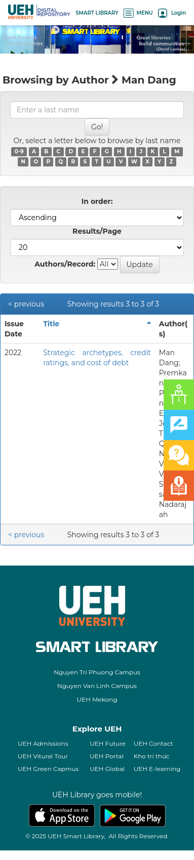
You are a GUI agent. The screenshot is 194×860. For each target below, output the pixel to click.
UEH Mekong (97, 699)
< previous (26, 304)
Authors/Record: (64, 264)
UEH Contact (153, 743)
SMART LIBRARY (97, 13)
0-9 (19, 151)
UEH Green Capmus (48, 768)
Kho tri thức (152, 756)
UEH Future (108, 743)
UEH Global (107, 768)
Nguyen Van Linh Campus (97, 686)
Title (51, 323)
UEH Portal (106, 756)
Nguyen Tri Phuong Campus (97, 672)
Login (172, 13)
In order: (97, 201)
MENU (138, 13)
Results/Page (97, 231)
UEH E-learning (157, 768)
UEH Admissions (43, 743)
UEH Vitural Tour (43, 756)
